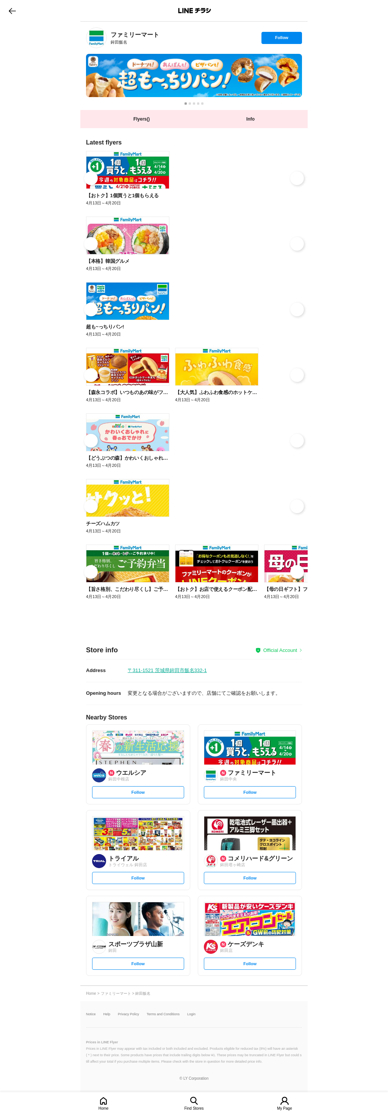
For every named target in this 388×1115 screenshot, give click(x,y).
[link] (96, 37)
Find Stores (193, 1108)
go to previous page (12, 10)
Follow (281, 39)
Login (191, 1014)
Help (107, 1014)
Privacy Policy (128, 1014)
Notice (91, 1014)
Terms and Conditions (163, 1014)
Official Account (280, 650)
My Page (284, 1108)
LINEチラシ (194, 10)
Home (104, 1108)
